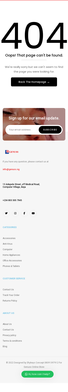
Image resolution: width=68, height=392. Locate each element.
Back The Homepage (33, 82)
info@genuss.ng (11, 169)
